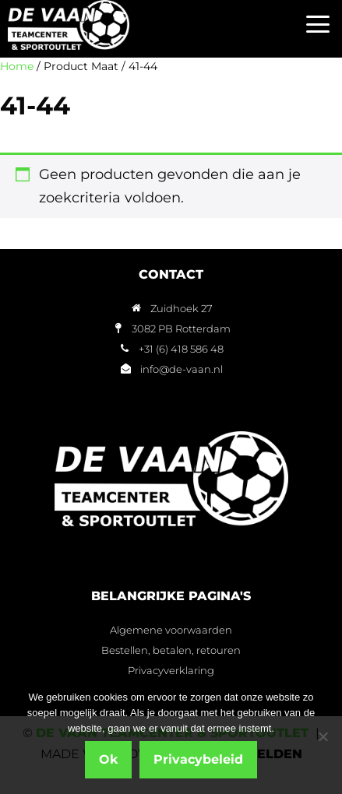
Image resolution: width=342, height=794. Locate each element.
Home (16, 66)
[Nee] (322, 736)
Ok (108, 759)
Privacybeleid (198, 759)
